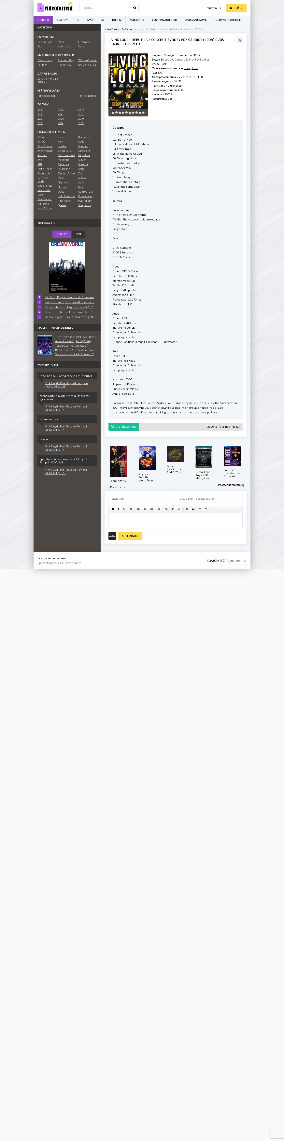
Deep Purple (44, 185)
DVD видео (128, 29)
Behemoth (43, 173)
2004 (209, 39)
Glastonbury (44, 60)
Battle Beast (44, 168)
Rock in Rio (64, 64)
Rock (197, 55)
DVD (90, 19)
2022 (61, 109)
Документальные (228, 19)
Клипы (116, 19)
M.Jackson (64, 168)
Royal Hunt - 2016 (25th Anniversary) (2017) (76, 350)
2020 (61, 118)
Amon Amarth (45, 150)
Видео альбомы (196, 19)
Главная (43, 19)
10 (143, 112)
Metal (61, 41)
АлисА (82, 178)
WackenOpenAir (87, 60)
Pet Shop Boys (66, 196)
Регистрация (213, 7)
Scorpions (84, 150)
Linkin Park (64, 150)
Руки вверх (85, 200)
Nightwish (64, 182)
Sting (81, 168)
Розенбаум (85, 196)
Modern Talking (67, 173)
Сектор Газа (85, 191)
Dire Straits (43, 190)
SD (102, 19)
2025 (40, 114)
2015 (81, 123)
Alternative (64, 46)
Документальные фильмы (46, 80)
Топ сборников (46, 95)
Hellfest (42, 64)
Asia (39, 159)
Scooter (83, 146)
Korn (61, 141)
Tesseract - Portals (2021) (71, 345)
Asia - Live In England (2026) (73, 341)
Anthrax (42, 155)
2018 (81, 109)
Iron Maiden (44, 208)
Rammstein (85, 137)
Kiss (60, 137)
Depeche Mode (43, 179)
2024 (40, 118)
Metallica (63, 164)
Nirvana (62, 187)
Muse (61, 178)
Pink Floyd (64, 200)
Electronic (84, 41)
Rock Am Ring (66, 60)
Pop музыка (44, 41)
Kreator (62, 146)
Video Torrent (112, 29)
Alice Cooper (45, 146)
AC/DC (41, 141)
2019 (61, 123)
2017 (81, 114)
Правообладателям (50, 562)
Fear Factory (44, 199)
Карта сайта (73, 562)
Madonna (63, 159)
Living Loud (118, 39)
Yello (81, 173)
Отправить (130, 535)
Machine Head (66, 155)
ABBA (40, 137)
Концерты (185, 55)
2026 (40, 109)
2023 (40, 123)
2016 (81, 118)
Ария (81, 182)
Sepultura (84, 155)
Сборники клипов (164, 19)
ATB (39, 164)
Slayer (82, 159)
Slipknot (83, 164)
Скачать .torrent (123, 426)
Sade (81, 141)
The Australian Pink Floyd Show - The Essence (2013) (76, 336)
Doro (40, 194)
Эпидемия (84, 205)
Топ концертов (87, 95)
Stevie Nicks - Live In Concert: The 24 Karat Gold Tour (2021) (76, 354)
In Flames (43, 203)
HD (77, 19)
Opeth (61, 191)
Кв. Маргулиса (87, 64)
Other (81, 46)
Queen (62, 205)
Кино (81, 187)
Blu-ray (62, 19)
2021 (60, 114)
